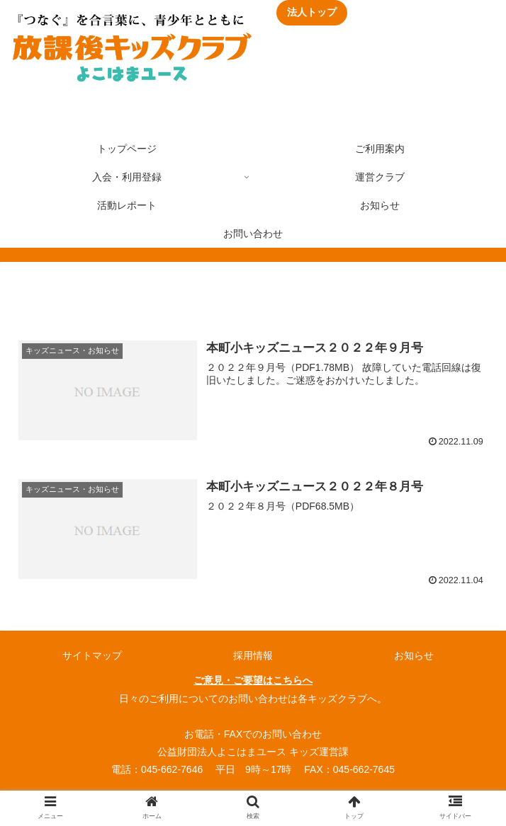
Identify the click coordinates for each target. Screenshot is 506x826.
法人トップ (312, 12)
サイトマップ (92, 655)
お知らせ (414, 655)
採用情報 (253, 655)
